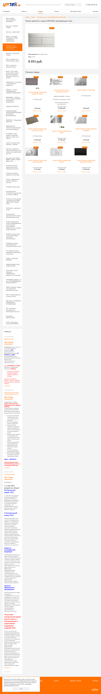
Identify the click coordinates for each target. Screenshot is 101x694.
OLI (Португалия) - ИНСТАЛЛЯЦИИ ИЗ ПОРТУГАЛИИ (11, 47)
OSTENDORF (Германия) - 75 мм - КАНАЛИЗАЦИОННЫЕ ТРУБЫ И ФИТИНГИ (13, 281)
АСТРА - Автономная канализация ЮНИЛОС (12, 322)
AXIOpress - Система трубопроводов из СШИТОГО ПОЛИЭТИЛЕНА (13, 91)
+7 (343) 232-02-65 (91, 5)
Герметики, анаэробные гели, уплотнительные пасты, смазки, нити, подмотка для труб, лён (13, 151)
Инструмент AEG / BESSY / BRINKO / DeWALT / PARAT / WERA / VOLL (13, 159)
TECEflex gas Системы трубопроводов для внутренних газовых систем (13, 244)
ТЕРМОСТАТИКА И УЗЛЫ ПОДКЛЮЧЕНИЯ (12, 265)
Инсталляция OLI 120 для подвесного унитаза (61, 90)
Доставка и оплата (76, 11)
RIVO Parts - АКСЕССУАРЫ (13, 32)
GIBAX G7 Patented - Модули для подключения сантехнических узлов (13, 288)
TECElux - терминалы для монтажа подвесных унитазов (12, 180)
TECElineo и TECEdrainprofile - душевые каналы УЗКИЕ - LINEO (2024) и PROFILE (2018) (13, 201)
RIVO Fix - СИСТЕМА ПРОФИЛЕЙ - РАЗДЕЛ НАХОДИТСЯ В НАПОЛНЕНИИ (12, 39)
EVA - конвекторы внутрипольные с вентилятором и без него (12, 310)
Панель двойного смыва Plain (86, 90)
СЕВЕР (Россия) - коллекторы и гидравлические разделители (13, 83)
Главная (27, 17)
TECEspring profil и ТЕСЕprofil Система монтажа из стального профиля (13, 193)
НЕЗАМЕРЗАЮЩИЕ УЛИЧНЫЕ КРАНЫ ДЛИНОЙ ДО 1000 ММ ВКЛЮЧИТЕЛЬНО (13, 113)
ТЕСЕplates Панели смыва (13, 187)
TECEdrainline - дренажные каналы (13, 208)
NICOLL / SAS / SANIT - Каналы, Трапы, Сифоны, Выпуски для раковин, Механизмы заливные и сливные (12, 74)
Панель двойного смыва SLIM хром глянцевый (86, 129)
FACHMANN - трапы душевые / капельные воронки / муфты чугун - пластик (12, 136)
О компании (6, 11)
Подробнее (7, 386)
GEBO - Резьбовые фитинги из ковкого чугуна (13, 295)
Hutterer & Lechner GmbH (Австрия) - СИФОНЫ (13, 143)
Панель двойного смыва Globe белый (62, 161)
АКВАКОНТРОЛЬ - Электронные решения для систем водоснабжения (13, 127)
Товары (40, 11)
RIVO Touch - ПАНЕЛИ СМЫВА (12, 26)
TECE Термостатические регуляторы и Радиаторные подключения (13, 252)
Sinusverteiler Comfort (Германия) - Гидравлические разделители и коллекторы (13, 273)
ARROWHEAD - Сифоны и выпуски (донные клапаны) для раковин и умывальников (13, 99)
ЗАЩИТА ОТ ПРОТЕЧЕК (12, 106)
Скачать (56, 11)
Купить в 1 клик (37, 111)
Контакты (95, 11)
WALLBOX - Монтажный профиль (12, 54)
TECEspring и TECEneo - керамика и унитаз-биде (12, 174)
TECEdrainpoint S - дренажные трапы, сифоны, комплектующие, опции (13, 215)
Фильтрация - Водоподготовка (10, 316)
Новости (24, 11)
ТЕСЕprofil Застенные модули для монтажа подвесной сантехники (12, 167)
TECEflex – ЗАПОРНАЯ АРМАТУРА (12, 259)
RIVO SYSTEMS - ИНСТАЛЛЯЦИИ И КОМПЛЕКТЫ (11, 20)
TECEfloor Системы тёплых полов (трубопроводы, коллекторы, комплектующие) (13, 236)
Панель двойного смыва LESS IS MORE (61, 131)
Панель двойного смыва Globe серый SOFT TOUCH (37, 129)
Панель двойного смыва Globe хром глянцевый (37, 161)
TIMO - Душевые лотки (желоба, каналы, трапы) (12, 60)
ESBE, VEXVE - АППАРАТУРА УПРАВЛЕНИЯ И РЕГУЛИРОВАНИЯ (13, 302)
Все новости (7, 671)
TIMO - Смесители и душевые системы (11, 66)
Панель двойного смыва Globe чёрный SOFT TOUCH (86, 161)
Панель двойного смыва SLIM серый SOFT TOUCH (37, 93)
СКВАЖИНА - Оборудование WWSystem (13, 120)
